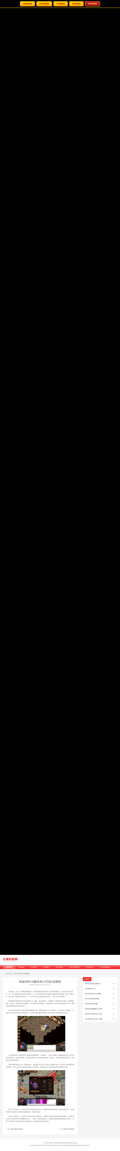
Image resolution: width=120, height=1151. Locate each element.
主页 (15, 973)
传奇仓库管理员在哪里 (91, 1004)
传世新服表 (89, 967)
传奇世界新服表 (105, 967)
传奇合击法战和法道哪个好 (93, 983)
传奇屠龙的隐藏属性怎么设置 (93, 1009)
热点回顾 (34, 967)
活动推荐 (46, 967)
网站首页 (9, 967)
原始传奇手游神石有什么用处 (93, 1014)
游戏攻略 (21, 967)
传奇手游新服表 (75, 967)
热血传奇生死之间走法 (17, 1129)
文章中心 (20, 973)
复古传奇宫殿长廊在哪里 (92, 998)
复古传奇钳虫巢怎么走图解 (93, 993)
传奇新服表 (59, 967)
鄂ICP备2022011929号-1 (82, 1145)
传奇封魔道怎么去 (90, 988)
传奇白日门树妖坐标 (68, 1129)
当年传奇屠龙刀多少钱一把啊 (93, 1019)
